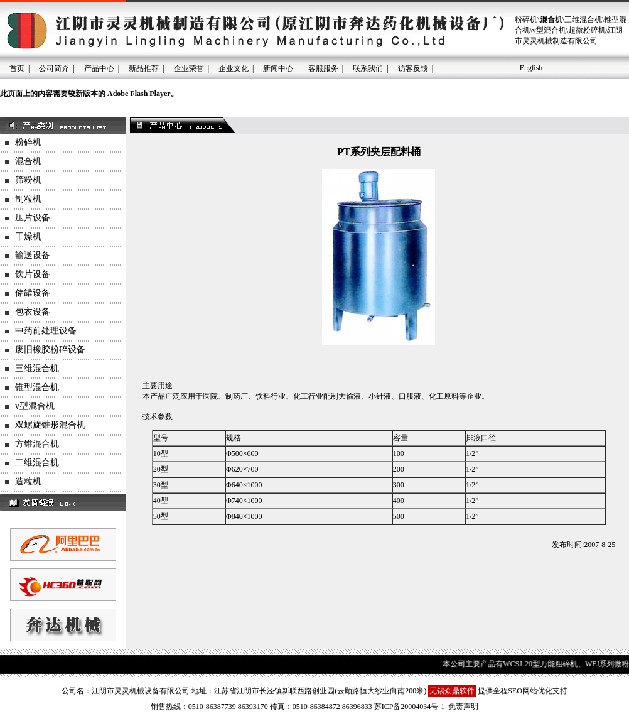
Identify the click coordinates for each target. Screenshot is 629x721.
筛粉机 (28, 180)
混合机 (28, 161)
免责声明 (463, 706)
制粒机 (28, 198)
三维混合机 (37, 368)
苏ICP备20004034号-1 (409, 706)
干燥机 (28, 236)
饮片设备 (32, 274)
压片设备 (32, 217)
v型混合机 (35, 406)
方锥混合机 (37, 443)
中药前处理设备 (46, 330)
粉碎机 (28, 142)
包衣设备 (32, 312)
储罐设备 (32, 293)
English (531, 67)
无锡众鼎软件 (452, 690)
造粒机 (28, 481)
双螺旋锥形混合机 (50, 425)
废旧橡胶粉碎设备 (50, 349)
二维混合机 (37, 462)
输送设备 (32, 255)
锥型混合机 (37, 387)
